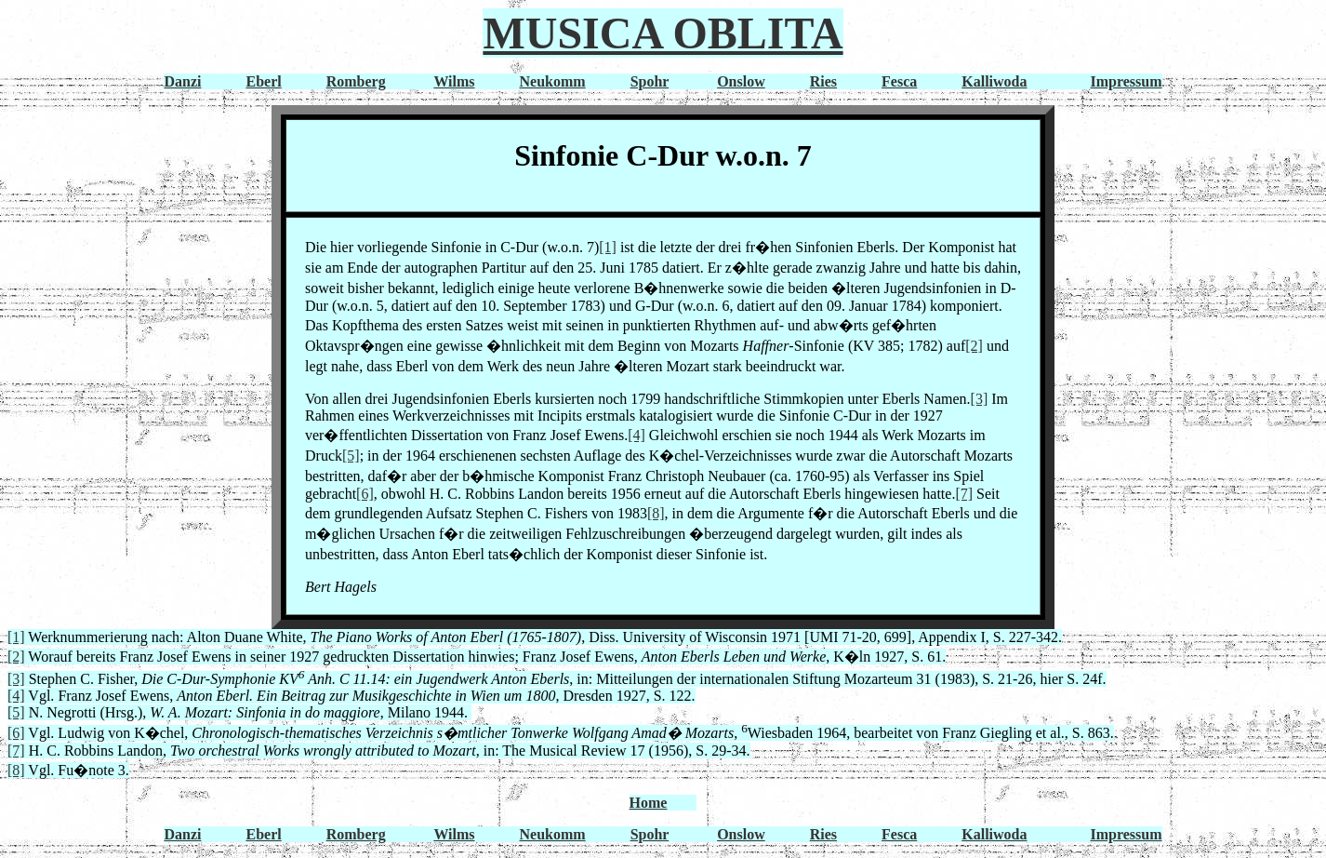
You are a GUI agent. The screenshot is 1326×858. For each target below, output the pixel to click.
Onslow (741, 81)
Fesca (899, 81)
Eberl (263, 81)
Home (649, 803)
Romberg (356, 81)
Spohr (650, 81)
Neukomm (553, 81)
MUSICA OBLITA (662, 33)
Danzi (182, 81)
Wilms (453, 81)
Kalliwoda (994, 81)
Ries (823, 81)
